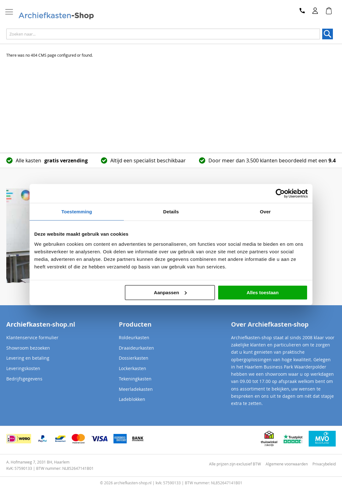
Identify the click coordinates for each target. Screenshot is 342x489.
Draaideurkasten (136, 348)
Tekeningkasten (135, 379)
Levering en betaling (27, 358)
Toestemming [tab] (76, 211)
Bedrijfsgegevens (24, 379)
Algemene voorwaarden (287, 463)
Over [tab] (265, 211)
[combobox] (163, 34)
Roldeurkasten (134, 337)
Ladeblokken (132, 399)
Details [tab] (171, 211)
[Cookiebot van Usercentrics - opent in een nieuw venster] (280, 193)
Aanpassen (170, 292)
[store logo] (62, 16)
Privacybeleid (324, 463)
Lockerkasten (132, 368)
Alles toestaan (263, 292)
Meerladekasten (136, 389)
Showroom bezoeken (28, 348)
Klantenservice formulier (32, 337)
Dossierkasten (133, 358)
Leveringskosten (23, 368)
